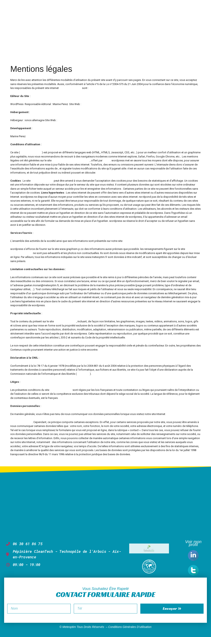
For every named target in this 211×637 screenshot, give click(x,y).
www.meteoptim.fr (70, 88)
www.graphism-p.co (94, 104)
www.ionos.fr (66, 120)
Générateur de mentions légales (71, 160)
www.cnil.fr (83, 373)
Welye (106, 160)
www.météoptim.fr (21, 253)
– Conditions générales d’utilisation (128, 627)
